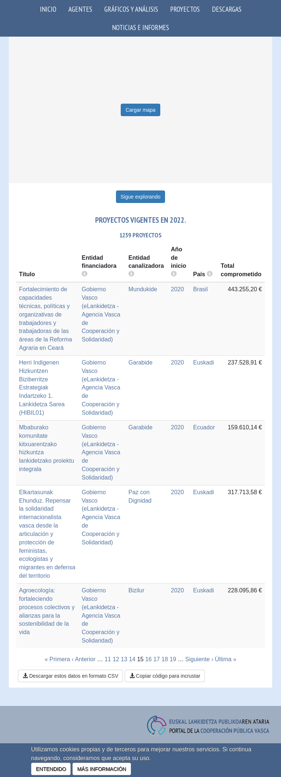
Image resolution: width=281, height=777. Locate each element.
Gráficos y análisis (131, 9)
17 (156, 659)
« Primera (57, 659)
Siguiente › (199, 659)
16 (148, 659)
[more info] (174, 274)
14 (132, 659)
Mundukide (142, 289)
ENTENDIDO (51, 769)
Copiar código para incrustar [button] (165, 676)
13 (124, 659)
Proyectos (185, 9)
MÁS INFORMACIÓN (101, 769)
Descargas (226, 9)
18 (164, 659)
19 (173, 659)
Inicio (48, 9)
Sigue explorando (141, 197)
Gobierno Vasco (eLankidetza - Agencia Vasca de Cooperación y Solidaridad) (101, 314)
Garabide (140, 362)
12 (116, 659)
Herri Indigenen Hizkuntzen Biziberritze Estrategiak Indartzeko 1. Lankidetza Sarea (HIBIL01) (42, 387)
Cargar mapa (140, 110)
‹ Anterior (83, 659)
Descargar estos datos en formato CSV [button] (70, 676)
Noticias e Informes (140, 27)
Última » (225, 659)
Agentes (80, 9)
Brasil (200, 289)
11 (108, 659)
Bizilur (136, 590)
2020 (177, 289)
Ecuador (204, 427)
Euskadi (203, 362)
